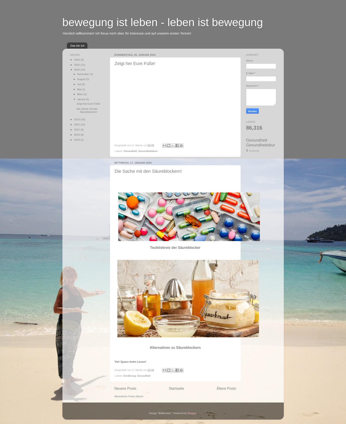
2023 (77, 119)
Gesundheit (130, 151)
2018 (77, 139)
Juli (79, 84)
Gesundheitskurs (148, 151)
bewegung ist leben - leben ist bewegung (162, 22)
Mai (79, 89)
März (80, 94)
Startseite (176, 388)
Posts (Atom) (135, 396)
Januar (81, 99)
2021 (77, 129)
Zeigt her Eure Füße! (135, 63)
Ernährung (130, 375)
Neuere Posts (125, 388)
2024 (77, 69)
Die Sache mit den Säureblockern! (148, 171)
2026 (77, 59)
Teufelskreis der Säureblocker (175, 247)
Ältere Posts (226, 388)
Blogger (191, 413)
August (81, 79)
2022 (77, 124)
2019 (77, 134)
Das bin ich (77, 45)
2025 (77, 64)
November (83, 74)
